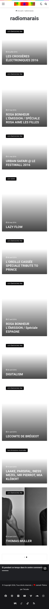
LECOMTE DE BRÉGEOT (22, 436)
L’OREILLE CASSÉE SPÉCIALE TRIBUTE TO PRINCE (22, 265)
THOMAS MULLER (19, 541)
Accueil (19, 11)
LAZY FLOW (14, 227)
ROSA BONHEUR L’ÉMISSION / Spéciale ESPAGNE (22, 327)
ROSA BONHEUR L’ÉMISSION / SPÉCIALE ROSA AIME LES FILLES (23, 118)
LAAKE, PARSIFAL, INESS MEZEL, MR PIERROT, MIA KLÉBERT (24, 475)
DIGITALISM (14, 374)
